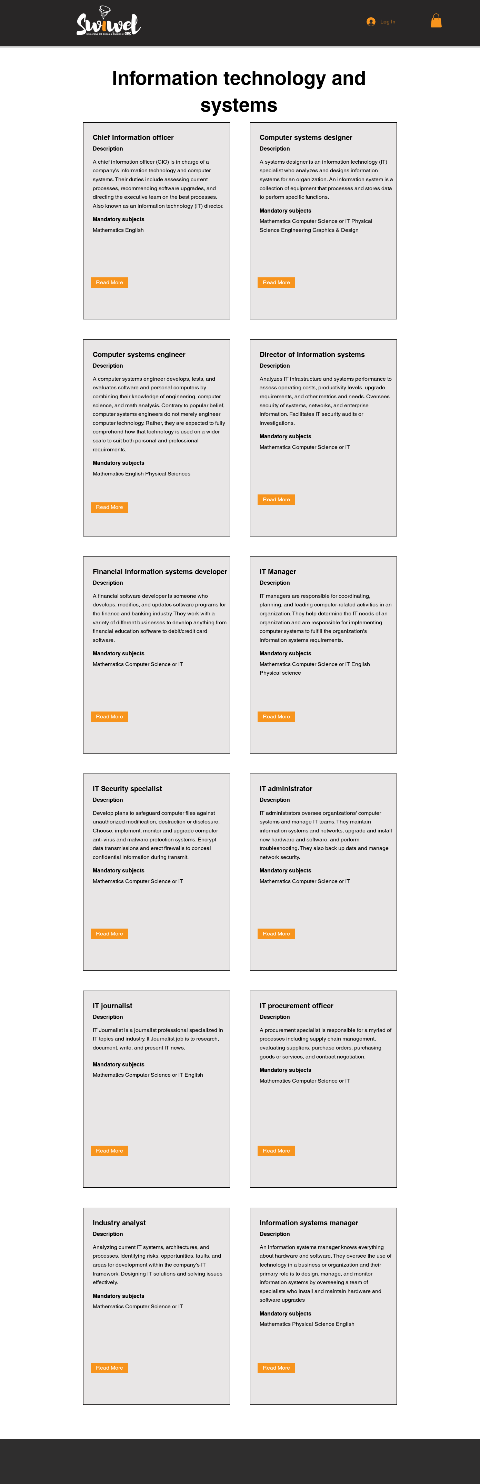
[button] (436, 20)
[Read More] (109, 282)
